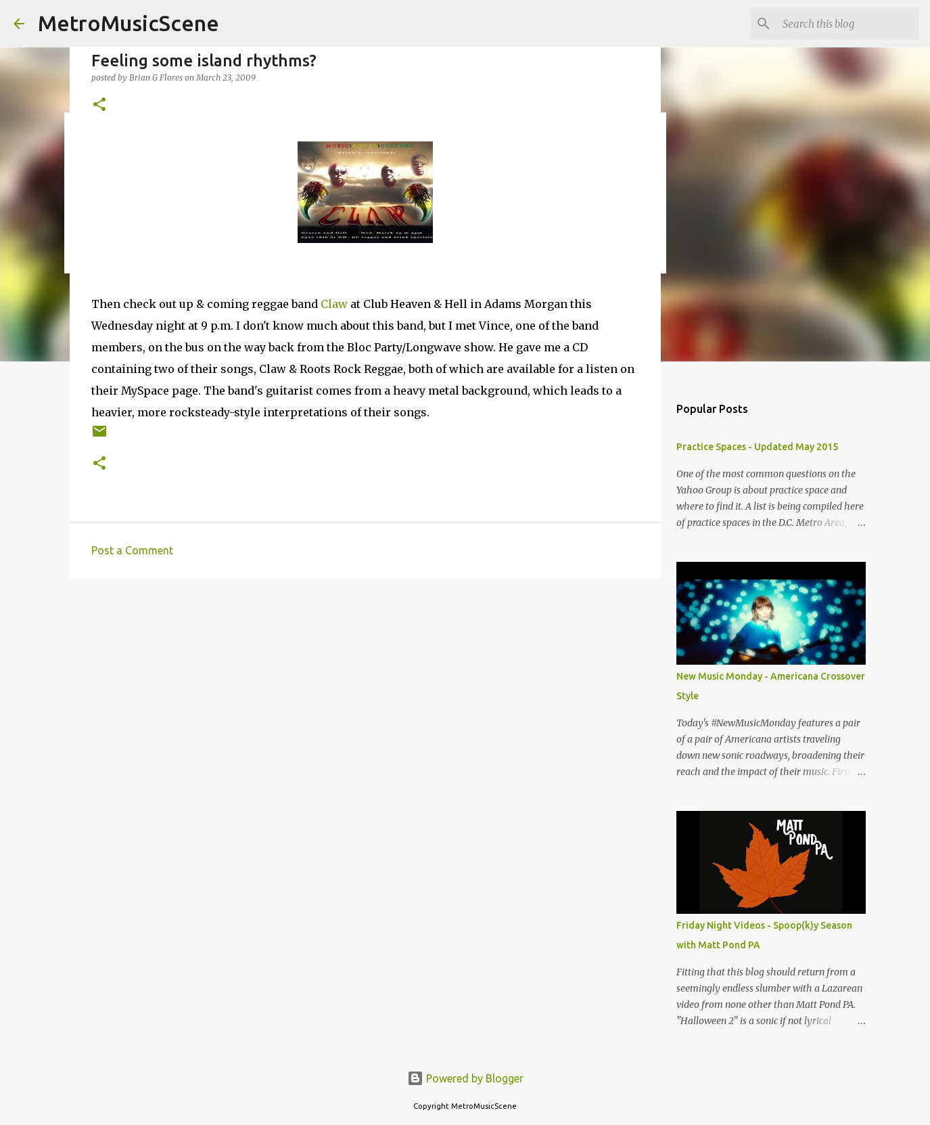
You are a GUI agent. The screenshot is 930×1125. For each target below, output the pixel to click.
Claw (334, 304)
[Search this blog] (848, 23)
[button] (99, 105)
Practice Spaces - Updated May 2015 (757, 446)
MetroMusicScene (128, 23)
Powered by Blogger (465, 1078)
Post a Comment (132, 550)
